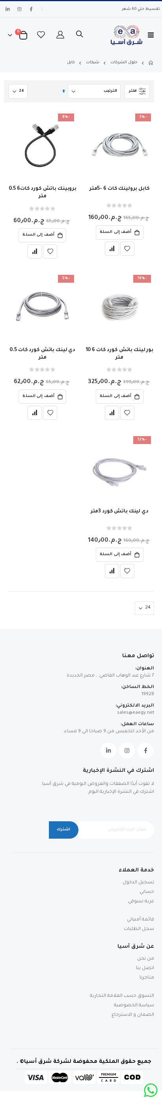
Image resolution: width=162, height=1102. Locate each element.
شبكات (92, 62)
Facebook (145, 750)
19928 (148, 694)
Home (151, 63)
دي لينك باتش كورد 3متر (120, 511)
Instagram (127, 750)
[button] (127, 249)
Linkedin (108, 750)
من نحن (145, 959)
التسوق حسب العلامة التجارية (122, 996)
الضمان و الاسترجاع (133, 1015)
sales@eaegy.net (135, 713)
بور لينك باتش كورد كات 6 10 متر (119, 354)
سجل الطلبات (139, 929)
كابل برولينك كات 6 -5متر (119, 189)
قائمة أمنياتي (140, 919)
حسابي (147, 892)
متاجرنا (147, 978)
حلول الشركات (124, 62)
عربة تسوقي (141, 901)
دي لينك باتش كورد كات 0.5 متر (42, 354)
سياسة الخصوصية (134, 1005)
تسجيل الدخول (138, 882)
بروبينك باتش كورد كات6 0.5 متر (42, 192)
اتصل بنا (145, 968)
